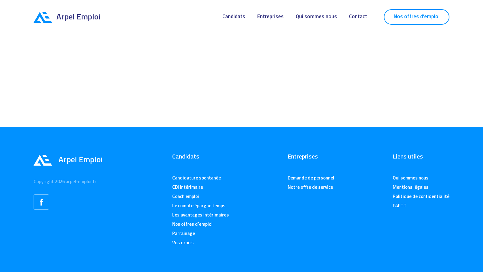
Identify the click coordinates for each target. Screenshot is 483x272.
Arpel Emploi (67, 16)
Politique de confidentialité (421, 196)
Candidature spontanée (196, 177)
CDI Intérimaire (187, 187)
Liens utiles (408, 156)
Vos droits (183, 242)
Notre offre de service (310, 187)
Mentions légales (410, 187)
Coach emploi (185, 196)
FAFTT (400, 205)
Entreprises (270, 16)
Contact (358, 16)
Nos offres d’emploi (417, 16)
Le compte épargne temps (198, 205)
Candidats (233, 16)
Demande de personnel (311, 177)
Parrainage (183, 233)
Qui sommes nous (316, 16)
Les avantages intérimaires (200, 214)
